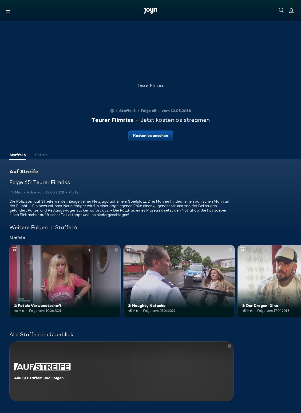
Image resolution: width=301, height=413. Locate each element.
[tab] (17, 155)
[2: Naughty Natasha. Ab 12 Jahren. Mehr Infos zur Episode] (179, 281)
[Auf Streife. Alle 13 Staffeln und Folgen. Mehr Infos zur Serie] (121, 371)
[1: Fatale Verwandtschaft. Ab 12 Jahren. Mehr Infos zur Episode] (65, 281)
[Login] (291, 10)
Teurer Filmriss (151, 85)
